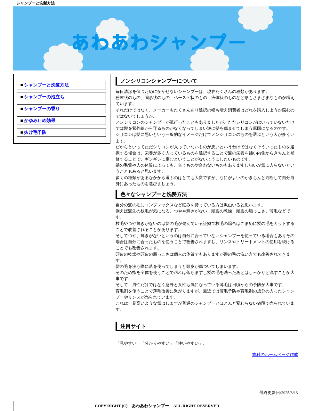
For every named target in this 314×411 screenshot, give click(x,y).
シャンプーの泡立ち (44, 97)
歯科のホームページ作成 (275, 354)
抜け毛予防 (35, 132)
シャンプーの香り (41, 108)
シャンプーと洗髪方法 (46, 85)
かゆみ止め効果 (39, 120)
